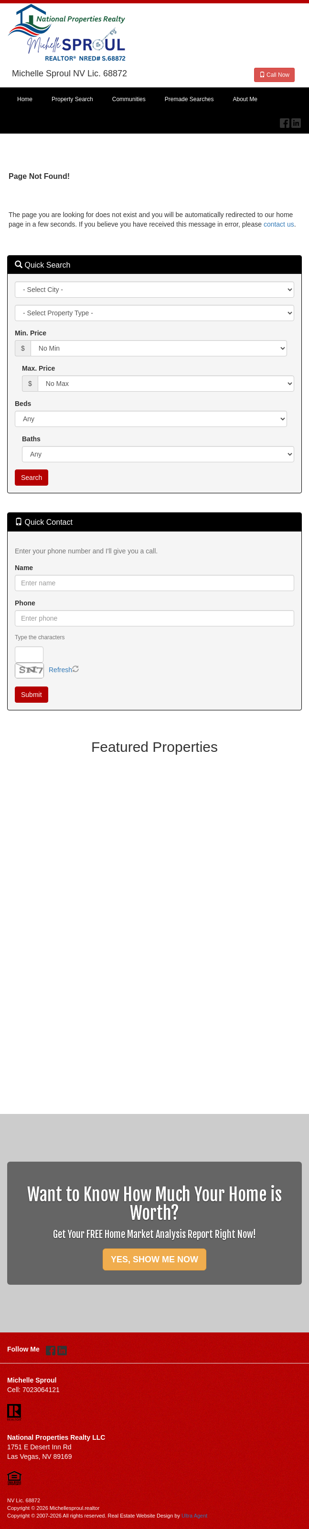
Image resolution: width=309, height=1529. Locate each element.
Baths (31, 439)
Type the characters (39, 637)
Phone (25, 603)
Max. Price (38, 368)
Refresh (60, 670)
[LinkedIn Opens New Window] (296, 120)
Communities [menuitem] (129, 99)
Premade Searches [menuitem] (189, 99)
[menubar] (154, 100)
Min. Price (30, 333)
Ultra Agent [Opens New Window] (194, 1516)
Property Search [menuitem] (72, 99)
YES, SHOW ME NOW (154, 1259)
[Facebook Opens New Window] (284, 120)
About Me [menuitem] (245, 99)
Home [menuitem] (24, 99)
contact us (279, 224)
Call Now (274, 75)
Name (24, 568)
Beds (23, 403)
